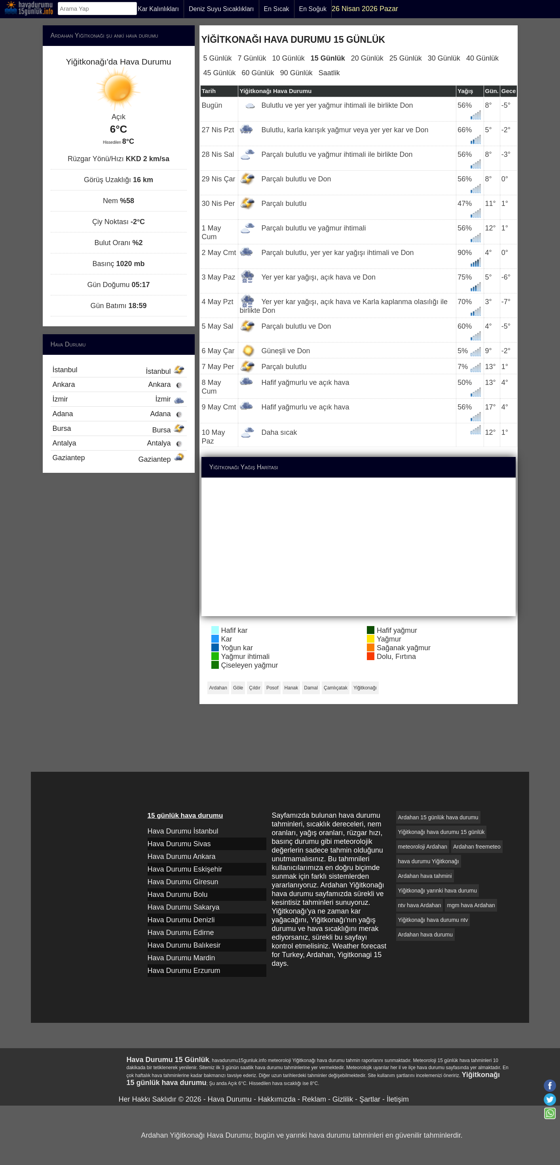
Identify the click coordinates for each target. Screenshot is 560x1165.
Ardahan (218, 688)
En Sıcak (276, 9)
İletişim (398, 1099)
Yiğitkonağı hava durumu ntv (433, 920)
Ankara (119, 384)
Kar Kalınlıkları (158, 9)
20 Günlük (367, 58)
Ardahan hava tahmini (425, 876)
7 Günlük (252, 58)
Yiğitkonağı (365, 688)
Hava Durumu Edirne (181, 933)
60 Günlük (258, 73)
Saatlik (329, 73)
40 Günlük (482, 58)
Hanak (291, 688)
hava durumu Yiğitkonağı (428, 861)
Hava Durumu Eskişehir (185, 869)
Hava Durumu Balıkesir (184, 945)
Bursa (119, 429)
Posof (272, 688)
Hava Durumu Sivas (179, 844)
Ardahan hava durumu (425, 934)
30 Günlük (444, 58)
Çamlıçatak (335, 688)
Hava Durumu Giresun (183, 882)
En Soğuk (313, 9)
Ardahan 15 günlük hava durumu (438, 817)
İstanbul (119, 371)
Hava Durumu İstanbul (183, 831)
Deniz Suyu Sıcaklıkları (221, 9)
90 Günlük (296, 73)
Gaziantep (119, 458)
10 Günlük (288, 58)
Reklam (314, 1099)
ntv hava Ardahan (419, 905)
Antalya (119, 443)
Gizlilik (342, 1099)
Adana (119, 414)
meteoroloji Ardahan (423, 846)
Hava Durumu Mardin (181, 958)
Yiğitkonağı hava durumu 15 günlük (441, 832)
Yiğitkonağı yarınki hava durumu (437, 890)
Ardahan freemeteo (477, 846)
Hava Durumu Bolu (178, 894)
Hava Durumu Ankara (182, 856)
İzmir (119, 399)
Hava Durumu (230, 1099)
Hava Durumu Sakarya (184, 907)
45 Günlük (219, 73)
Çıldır (254, 688)
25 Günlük (405, 58)
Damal (311, 688)
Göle (238, 688)
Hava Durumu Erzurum (184, 971)
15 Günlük (328, 58)
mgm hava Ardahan (471, 905)
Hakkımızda (277, 1099)
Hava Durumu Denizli (181, 920)
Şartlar (369, 1099)
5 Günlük (217, 58)
